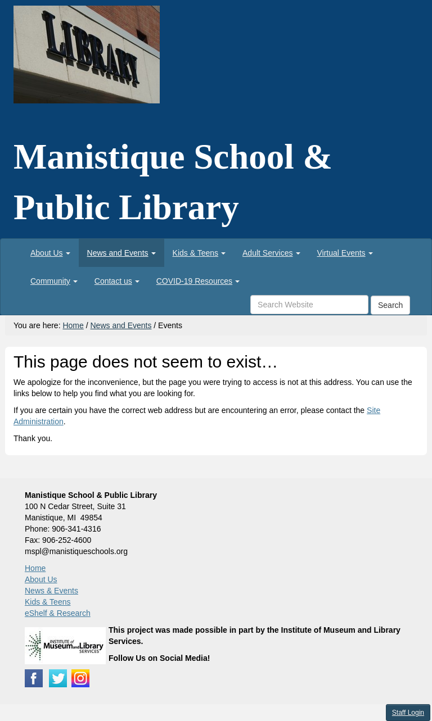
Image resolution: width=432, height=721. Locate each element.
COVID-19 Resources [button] (198, 280)
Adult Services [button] (271, 252)
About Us (41, 579)
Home (72, 325)
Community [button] (54, 280)
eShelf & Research (58, 613)
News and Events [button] (121, 252)
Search (390, 305)
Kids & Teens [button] (199, 252)
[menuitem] (50, 253)
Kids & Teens (47, 601)
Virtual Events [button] (345, 252)
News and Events (120, 325)
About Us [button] (50, 252)
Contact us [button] (117, 280)
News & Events (51, 590)
